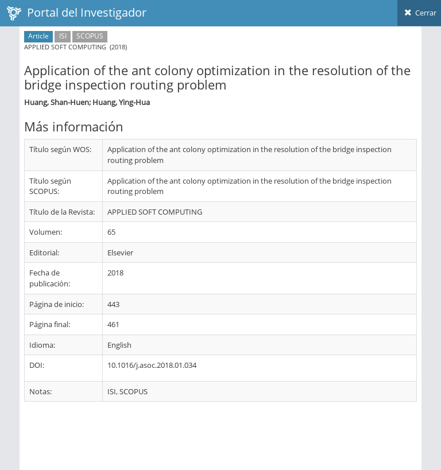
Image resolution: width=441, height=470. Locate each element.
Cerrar (419, 12)
